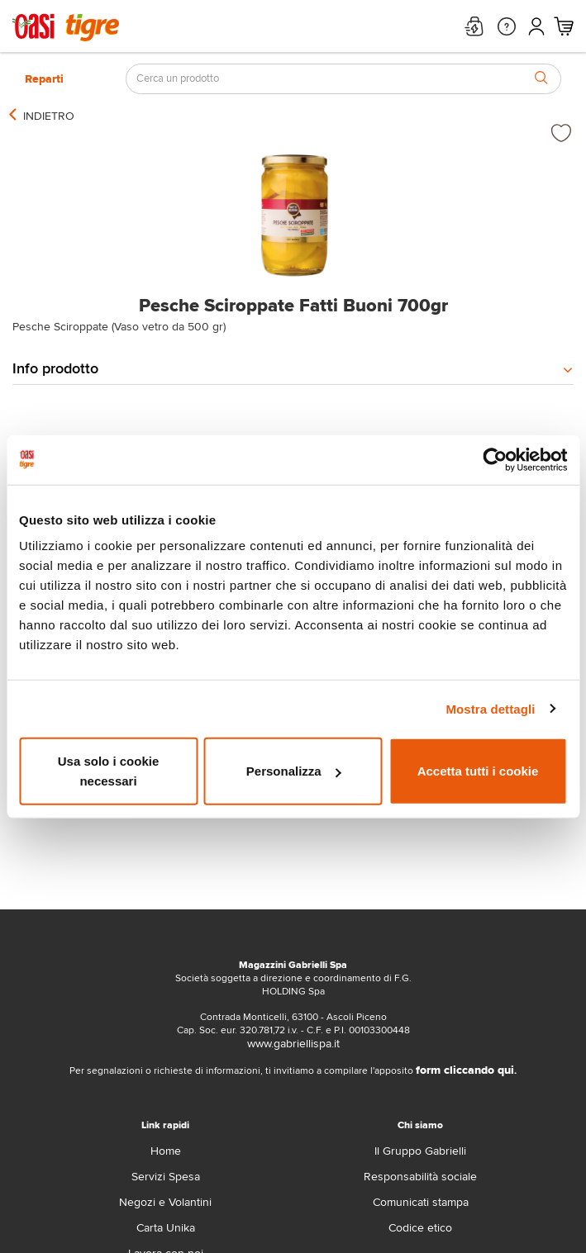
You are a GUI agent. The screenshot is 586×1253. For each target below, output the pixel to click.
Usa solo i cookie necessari (109, 771)
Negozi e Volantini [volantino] (165, 1202)
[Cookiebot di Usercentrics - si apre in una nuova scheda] (494, 459)
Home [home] (165, 1151)
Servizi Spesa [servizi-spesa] (165, 1177)
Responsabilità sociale (420, 1177)
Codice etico (420, 1228)
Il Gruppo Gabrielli (420, 1151)
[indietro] (48, 116)
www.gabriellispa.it (293, 1044)
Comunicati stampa (421, 1202)
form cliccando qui (465, 1070)
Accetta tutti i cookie (478, 771)
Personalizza (293, 771)
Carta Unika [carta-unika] (165, 1228)
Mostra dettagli (490, 708)
